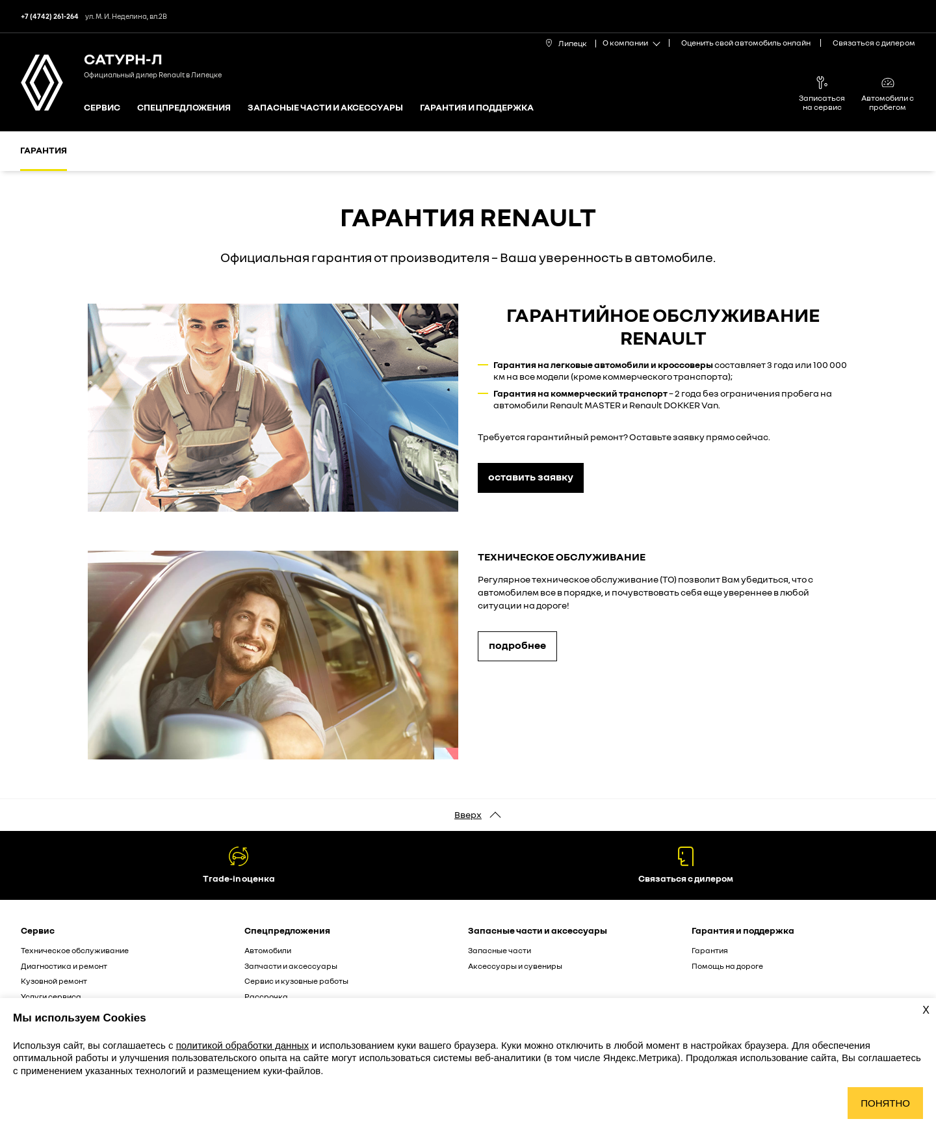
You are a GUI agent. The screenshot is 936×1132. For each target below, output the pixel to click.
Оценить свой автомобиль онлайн (746, 42)
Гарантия (43, 149)
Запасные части (499, 950)
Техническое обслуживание (75, 950)
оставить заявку (530, 476)
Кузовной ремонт (54, 981)
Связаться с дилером (874, 42)
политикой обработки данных (242, 1045)
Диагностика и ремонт (64, 966)
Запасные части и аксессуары (325, 107)
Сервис (102, 107)
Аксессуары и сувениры (515, 966)
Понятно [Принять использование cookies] (885, 1103)
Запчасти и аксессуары (290, 966)
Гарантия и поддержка (477, 107)
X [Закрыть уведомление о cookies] (926, 1010)
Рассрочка (266, 996)
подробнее (517, 645)
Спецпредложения (184, 107)
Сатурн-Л (123, 58)
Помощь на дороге (727, 966)
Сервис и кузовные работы (296, 981)
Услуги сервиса (51, 996)
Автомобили (267, 950)
